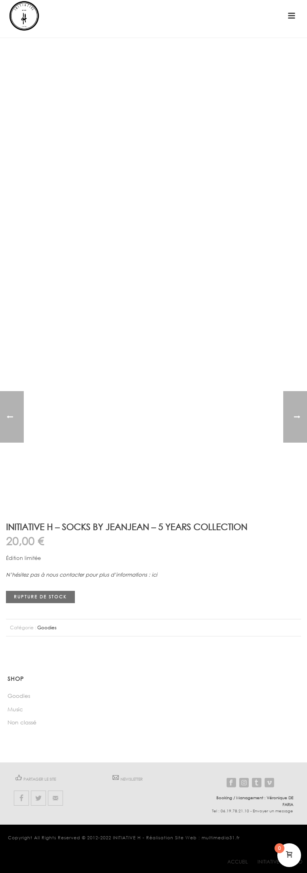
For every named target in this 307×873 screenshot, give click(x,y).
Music (15, 709)
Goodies (47, 627)
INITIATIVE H (127, 838)
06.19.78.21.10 (235, 811)
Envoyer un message (273, 811)
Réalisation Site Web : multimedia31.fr (193, 838)
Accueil (237, 862)
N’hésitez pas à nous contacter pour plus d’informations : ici (81, 574)
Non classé (22, 722)
